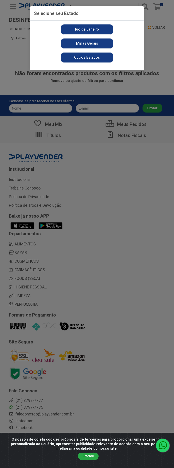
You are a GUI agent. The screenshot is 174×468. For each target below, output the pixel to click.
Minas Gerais (87, 43)
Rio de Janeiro (87, 29)
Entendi (88, 457)
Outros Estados (87, 57)
